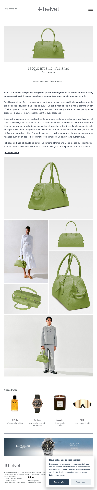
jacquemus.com (11, 153)
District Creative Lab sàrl (45, 472)
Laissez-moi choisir (57, 475)
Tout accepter (59, 482)
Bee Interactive (19, 475)
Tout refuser (80, 482)
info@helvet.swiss (34, 483)
